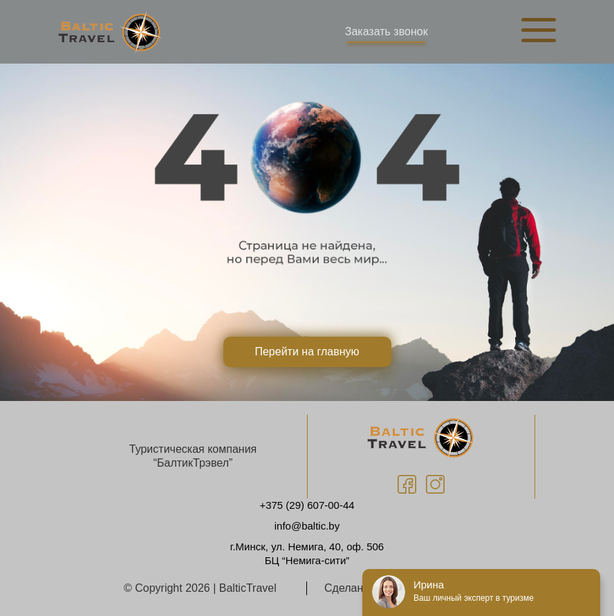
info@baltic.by (307, 526)
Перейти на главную (306, 351)
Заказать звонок (386, 31)
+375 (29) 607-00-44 (306, 505)
